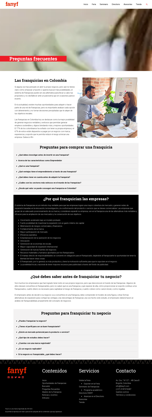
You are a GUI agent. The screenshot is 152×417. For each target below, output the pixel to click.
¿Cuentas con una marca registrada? (34, 343)
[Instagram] (12, 377)
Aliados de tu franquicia (51, 392)
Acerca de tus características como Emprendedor (40, 160)
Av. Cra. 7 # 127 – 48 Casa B (127, 380)
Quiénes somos (122, 392)
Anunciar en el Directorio (94, 396)
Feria (94, 4)
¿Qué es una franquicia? (29, 166)
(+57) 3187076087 (123, 389)
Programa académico (93, 390)
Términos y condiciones (126, 395)
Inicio (86, 4)
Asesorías (128, 4)
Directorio (116, 4)
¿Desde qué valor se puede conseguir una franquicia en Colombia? (48, 188)
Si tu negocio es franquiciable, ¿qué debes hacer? (40, 354)
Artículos (45, 398)
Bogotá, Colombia (123, 383)
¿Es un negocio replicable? (30, 349)
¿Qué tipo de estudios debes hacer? (34, 338)
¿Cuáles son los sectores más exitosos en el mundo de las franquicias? (50, 183)
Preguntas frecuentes (51, 389)
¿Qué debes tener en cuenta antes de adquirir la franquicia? (45, 177)
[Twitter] (16, 377)
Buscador (46, 386)
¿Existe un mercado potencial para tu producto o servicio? (44, 332)
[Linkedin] (23, 377)
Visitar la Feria (85, 380)
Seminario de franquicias (89, 387)
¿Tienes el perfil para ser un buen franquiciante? (40, 326)
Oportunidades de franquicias (54, 383)
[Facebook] (9, 377)
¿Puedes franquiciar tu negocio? (33, 321)
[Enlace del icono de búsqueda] (147, 4)
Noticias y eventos (50, 395)
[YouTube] (19, 377)
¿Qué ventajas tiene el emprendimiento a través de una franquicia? (48, 172)
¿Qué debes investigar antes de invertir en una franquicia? (44, 155)
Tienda (138, 4)
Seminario (104, 4)
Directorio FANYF (86, 393)
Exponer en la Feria (92, 384)
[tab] (76, 155)
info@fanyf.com (122, 386)
